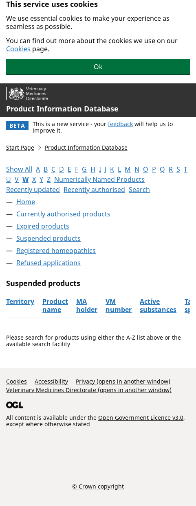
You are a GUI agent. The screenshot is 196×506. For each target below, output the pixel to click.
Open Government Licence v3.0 (140, 417)
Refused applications (48, 263)
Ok (98, 66)
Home (25, 202)
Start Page (20, 147)
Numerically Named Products (99, 179)
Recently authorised (94, 189)
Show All (19, 169)
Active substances (158, 305)
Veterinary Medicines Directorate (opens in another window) (89, 390)
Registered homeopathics (56, 250)
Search (139, 189)
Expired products (42, 226)
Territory (20, 301)
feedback (120, 124)
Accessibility (51, 381)
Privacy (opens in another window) (123, 381)
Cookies (18, 48)
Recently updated (33, 189)
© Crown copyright (98, 486)
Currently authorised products (63, 214)
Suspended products (48, 238)
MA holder (86, 305)
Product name (55, 305)
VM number (119, 305)
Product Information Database (62, 109)
